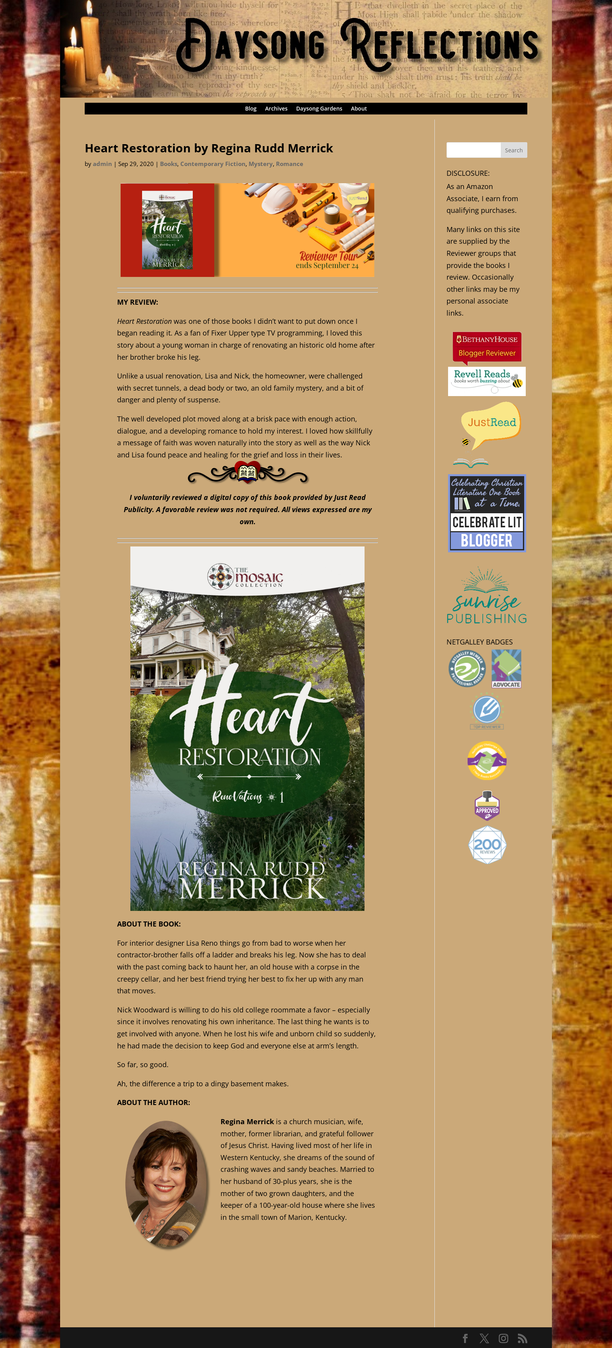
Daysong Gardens (319, 109)
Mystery (261, 164)
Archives (276, 109)
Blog (250, 109)
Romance (289, 164)
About (359, 109)
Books (168, 164)
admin (102, 164)
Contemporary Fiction (213, 164)
